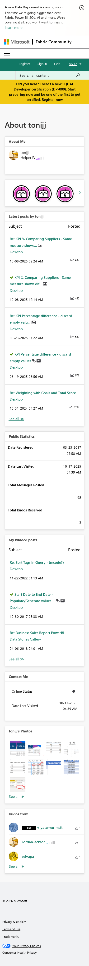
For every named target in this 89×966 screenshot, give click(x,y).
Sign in (42, 64)
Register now (52, 99)
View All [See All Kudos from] (16, 866)
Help (57, 64)
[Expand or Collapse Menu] (7, 54)
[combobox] (49, 75)
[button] (17, 749)
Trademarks (10, 936)
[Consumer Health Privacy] (44, 952)
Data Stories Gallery (25, 639)
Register (24, 64)
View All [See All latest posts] (16, 419)
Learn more (14, 27)
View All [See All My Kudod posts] (16, 659)
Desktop (16, 251)
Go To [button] (73, 64)
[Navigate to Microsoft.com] (16, 42)
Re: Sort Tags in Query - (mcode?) (37, 562)
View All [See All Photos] (16, 796)
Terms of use (11, 929)
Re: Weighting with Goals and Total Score (43, 392)
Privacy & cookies (14, 922)
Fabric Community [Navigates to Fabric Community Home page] (53, 42)
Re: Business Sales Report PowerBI (37, 632)
